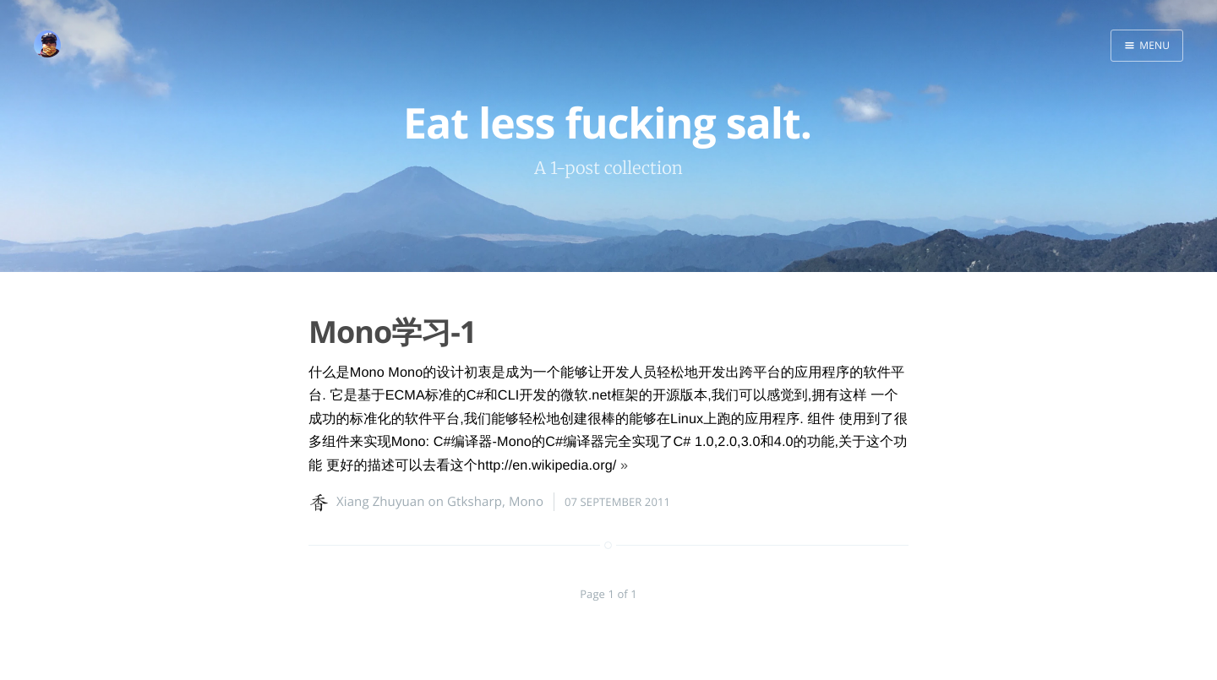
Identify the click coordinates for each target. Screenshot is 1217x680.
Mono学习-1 (392, 331)
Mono (526, 501)
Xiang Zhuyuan (380, 501)
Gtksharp (474, 501)
